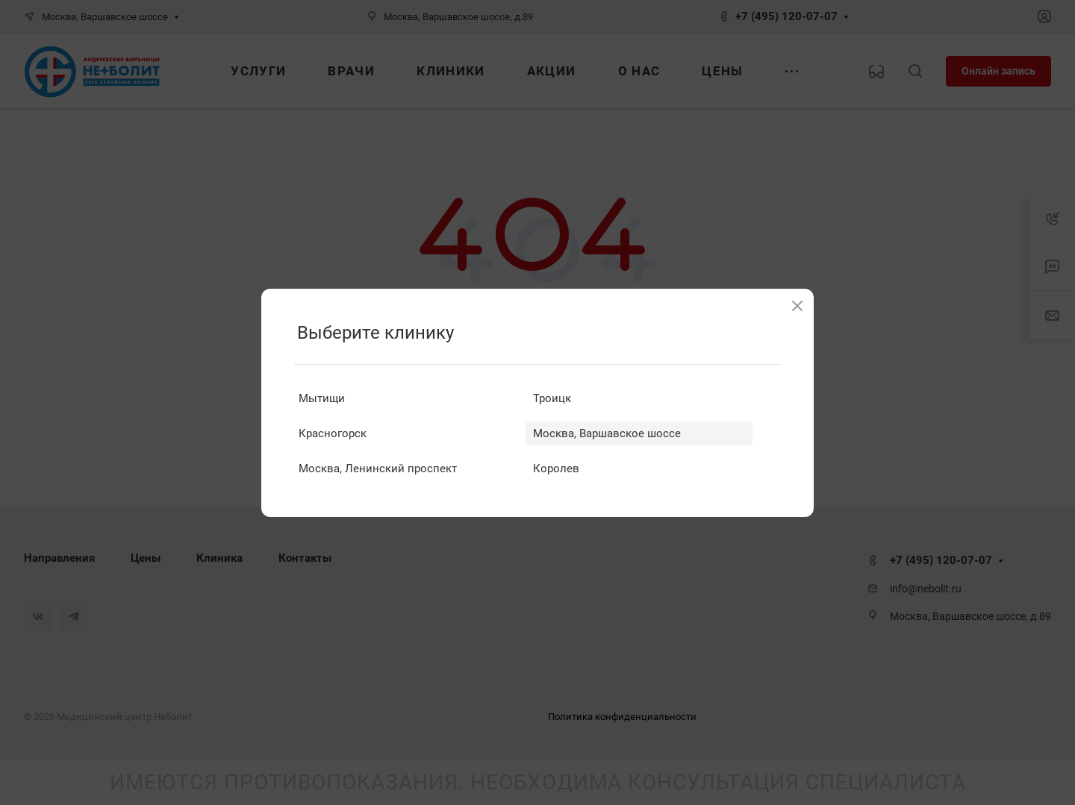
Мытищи (322, 398)
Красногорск (333, 433)
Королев (556, 468)
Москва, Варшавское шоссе (607, 433)
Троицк (552, 398)
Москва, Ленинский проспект (378, 468)
